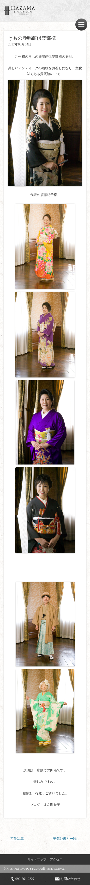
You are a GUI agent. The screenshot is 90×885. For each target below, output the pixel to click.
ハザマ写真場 (20, 10)
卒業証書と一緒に (68, 839)
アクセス (56, 859)
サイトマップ (37, 859)
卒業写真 (15, 839)
